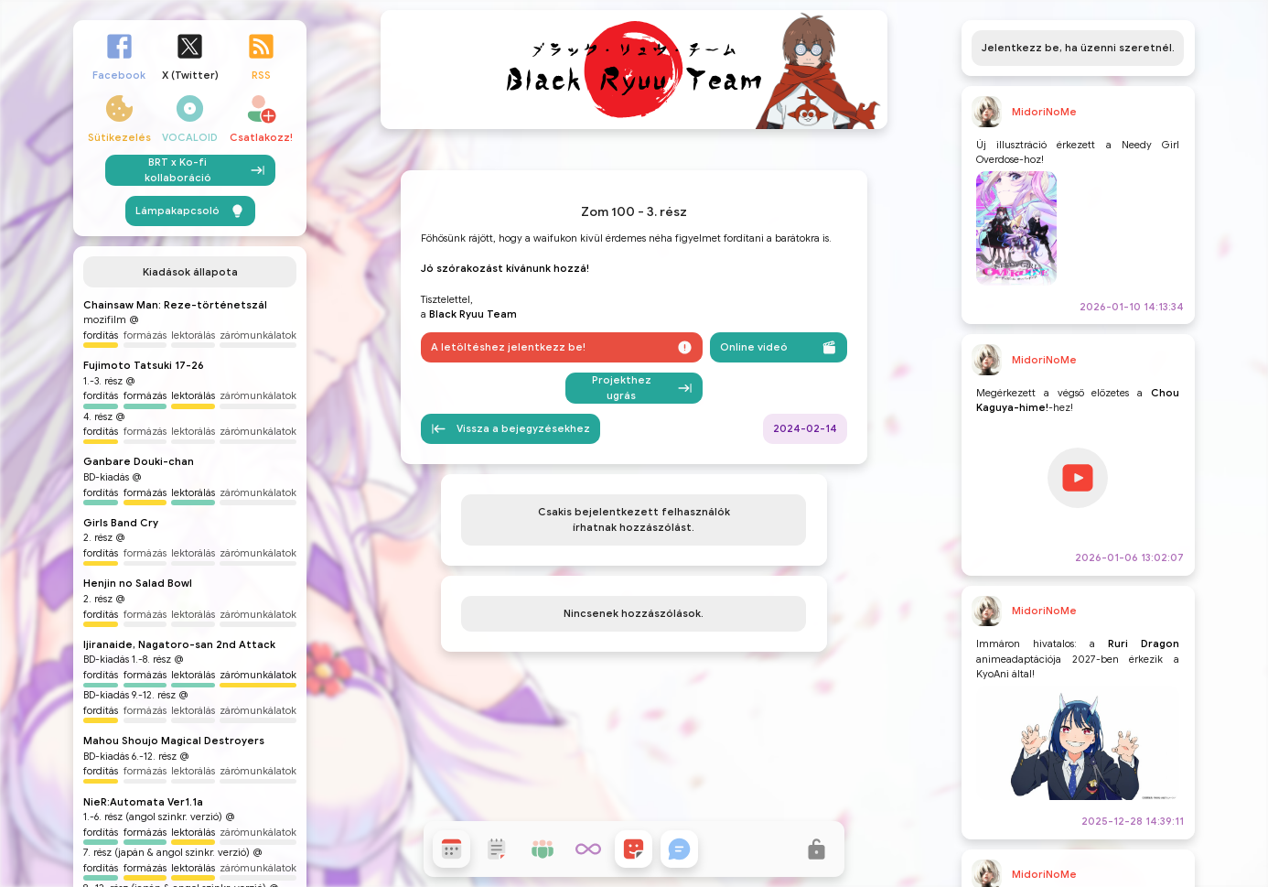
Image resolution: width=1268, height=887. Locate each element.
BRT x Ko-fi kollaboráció (205, 364)
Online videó (778, 501)
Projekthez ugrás (642, 541)
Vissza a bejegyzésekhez (510, 582)
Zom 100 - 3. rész (634, 366)
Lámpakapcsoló (190, 404)
